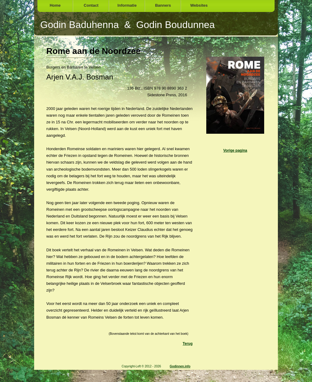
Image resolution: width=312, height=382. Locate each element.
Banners (163, 5)
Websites (199, 5)
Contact (91, 5)
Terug (188, 343)
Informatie (127, 5)
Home (55, 5)
